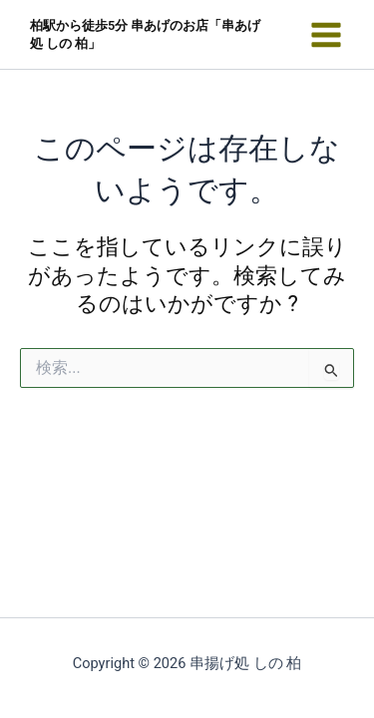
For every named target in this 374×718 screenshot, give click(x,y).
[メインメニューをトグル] (326, 35)
